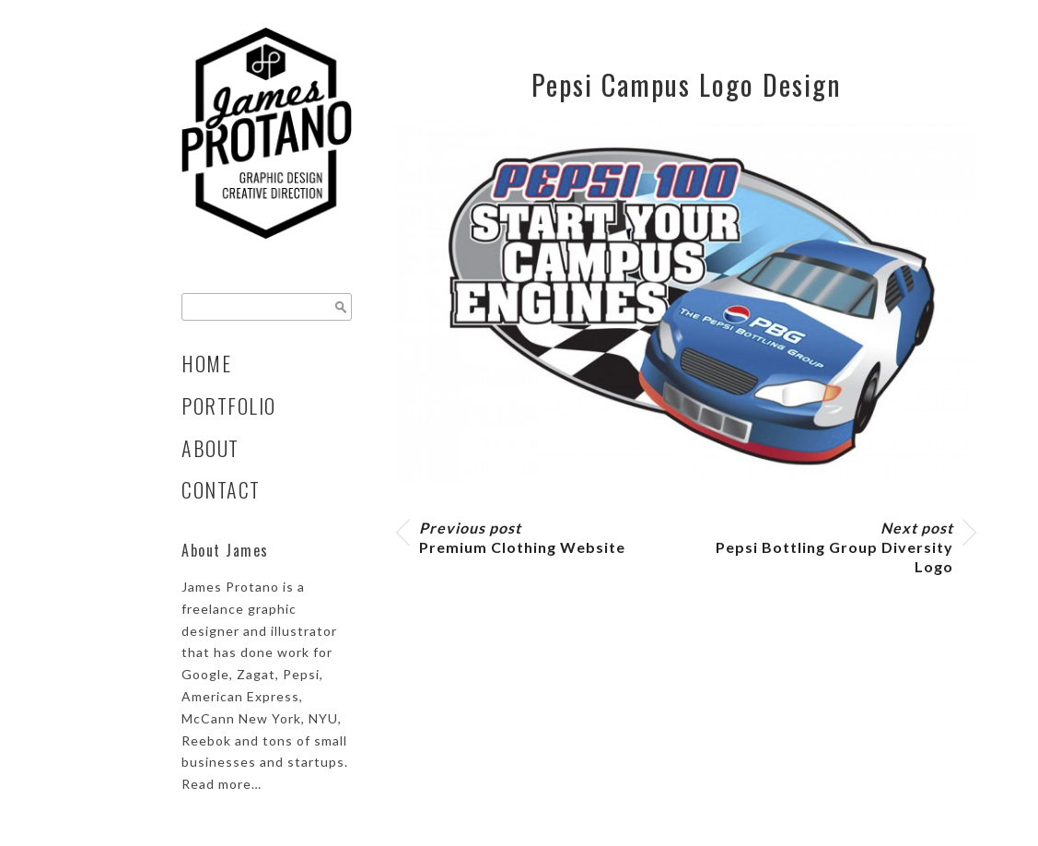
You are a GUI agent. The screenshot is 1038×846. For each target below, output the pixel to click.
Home (206, 363)
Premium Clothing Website (522, 537)
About (210, 448)
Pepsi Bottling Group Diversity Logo (834, 547)
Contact (221, 489)
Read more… (221, 784)
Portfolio (228, 405)
